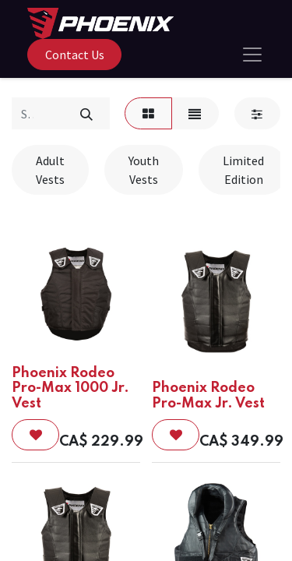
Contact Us (74, 54)
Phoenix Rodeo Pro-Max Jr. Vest (208, 395)
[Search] (86, 113)
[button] (35, 434)
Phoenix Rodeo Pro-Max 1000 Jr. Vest (70, 388)
